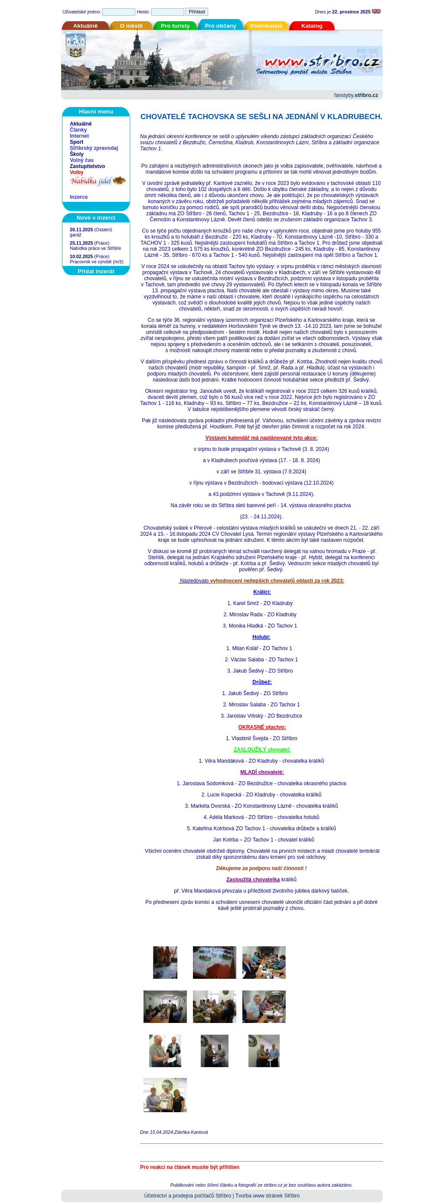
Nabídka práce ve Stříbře (95, 248)
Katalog (312, 26)
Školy (77, 154)
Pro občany (221, 26)
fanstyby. (356, 95)
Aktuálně (85, 26)
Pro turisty (175, 26)
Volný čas (82, 160)
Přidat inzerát (96, 271)
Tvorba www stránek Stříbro (267, 1196)
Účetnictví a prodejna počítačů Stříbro (187, 1196)
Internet (79, 136)
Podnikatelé (266, 26)
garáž (76, 234)
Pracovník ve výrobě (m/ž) (97, 261)
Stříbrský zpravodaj (94, 148)
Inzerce (79, 197)
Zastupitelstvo (87, 166)
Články (78, 130)
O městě (131, 26)
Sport (76, 142)
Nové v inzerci (96, 217)
